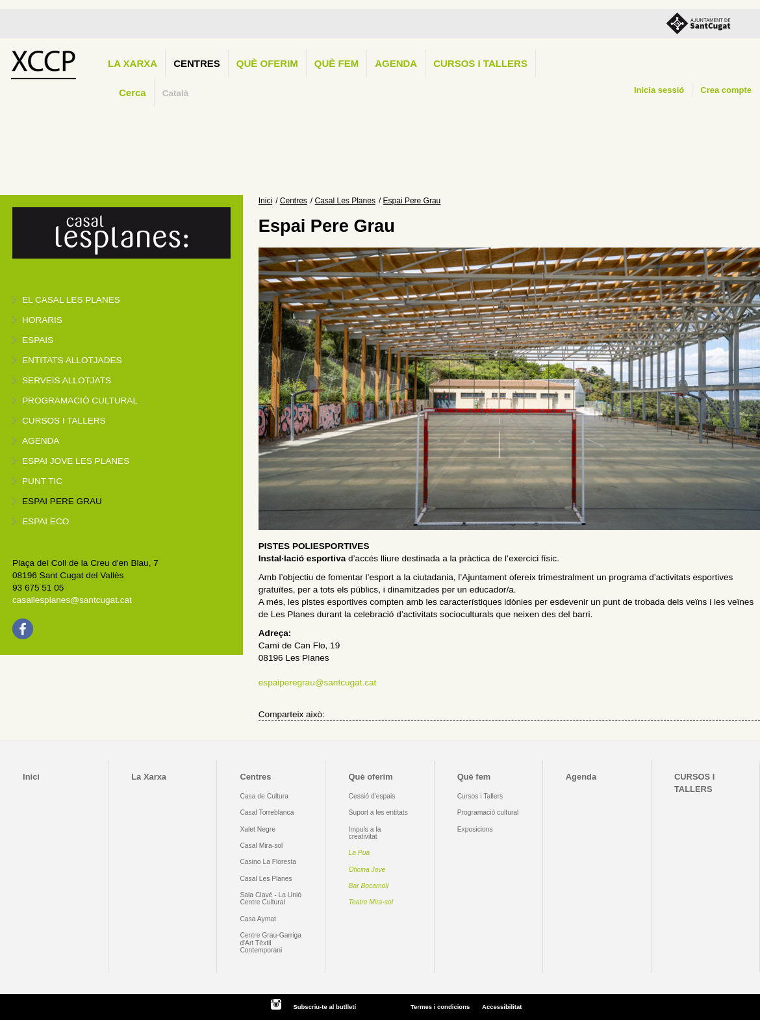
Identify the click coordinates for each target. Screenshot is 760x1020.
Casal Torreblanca (267, 812)
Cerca (132, 92)
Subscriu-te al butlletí (324, 1006)
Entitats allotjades (72, 360)
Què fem (336, 63)
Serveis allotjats (66, 380)
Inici (265, 200)
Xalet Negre (257, 829)
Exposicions (475, 829)
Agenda (396, 63)
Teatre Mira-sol (371, 902)
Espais (37, 340)
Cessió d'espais (372, 796)
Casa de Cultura (264, 796)
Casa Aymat (258, 919)
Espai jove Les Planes (75, 461)
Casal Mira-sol (261, 845)
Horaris (42, 320)
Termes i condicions (440, 1006)
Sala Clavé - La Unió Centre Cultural (270, 898)
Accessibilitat (502, 1006)
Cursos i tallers (64, 421)
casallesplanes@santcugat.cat (72, 600)
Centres (196, 63)
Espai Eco (45, 521)
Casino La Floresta (268, 861)
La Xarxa (132, 63)
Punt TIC (42, 481)
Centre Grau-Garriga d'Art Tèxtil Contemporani (270, 943)
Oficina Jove (367, 869)
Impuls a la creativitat (365, 833)
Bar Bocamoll (368, 885)
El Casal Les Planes (71, 300)
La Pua (359, 852)
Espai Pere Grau (62, 501)
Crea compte (726, 90)
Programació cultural (80, 400)
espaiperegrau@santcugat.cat (318, 682)
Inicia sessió (659, 90)
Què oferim (267, 63)
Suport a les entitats (378, 812)
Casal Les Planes (345, 200)
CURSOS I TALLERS (480, 63)
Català (175, 93)
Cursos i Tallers (480, 796)
